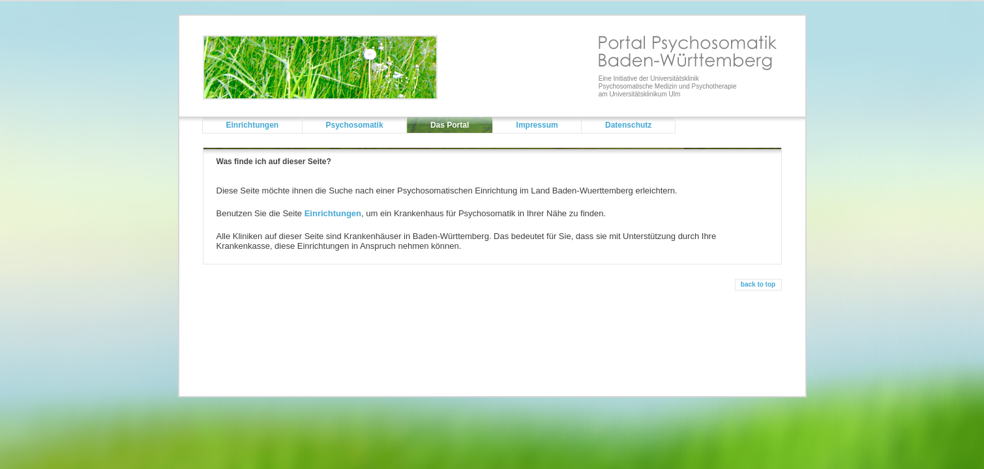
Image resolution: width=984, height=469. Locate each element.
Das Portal (449, 125)
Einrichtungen (252, 125)
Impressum (537, 125)
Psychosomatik (354, 125)
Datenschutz (628, 125)
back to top (758, 284)
